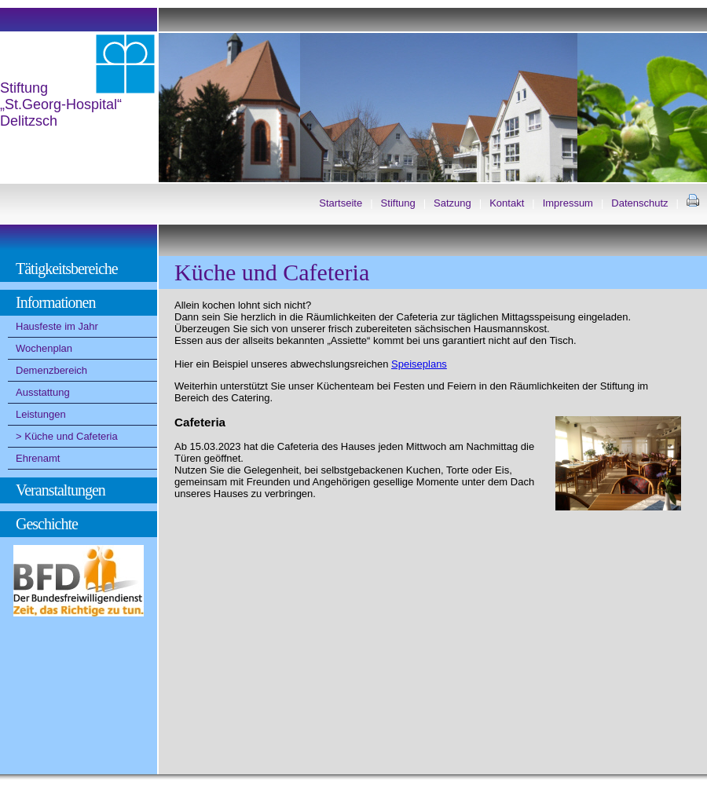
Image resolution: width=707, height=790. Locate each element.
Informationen (55, 302)
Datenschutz (639, 203)
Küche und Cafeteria (71, 436)
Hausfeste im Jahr (57, 326)
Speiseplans (419, 364)
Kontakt (506, 203)
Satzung (452, 203)
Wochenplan (44, 348)
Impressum (568, 203)
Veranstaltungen (60, 490)
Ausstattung (43, 392)
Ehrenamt (38, 458)
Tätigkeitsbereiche (67, 268)
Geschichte (47, 523)
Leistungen (41, 414)
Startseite (340, 203)
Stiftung (398, 203)
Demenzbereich (51, 370)
